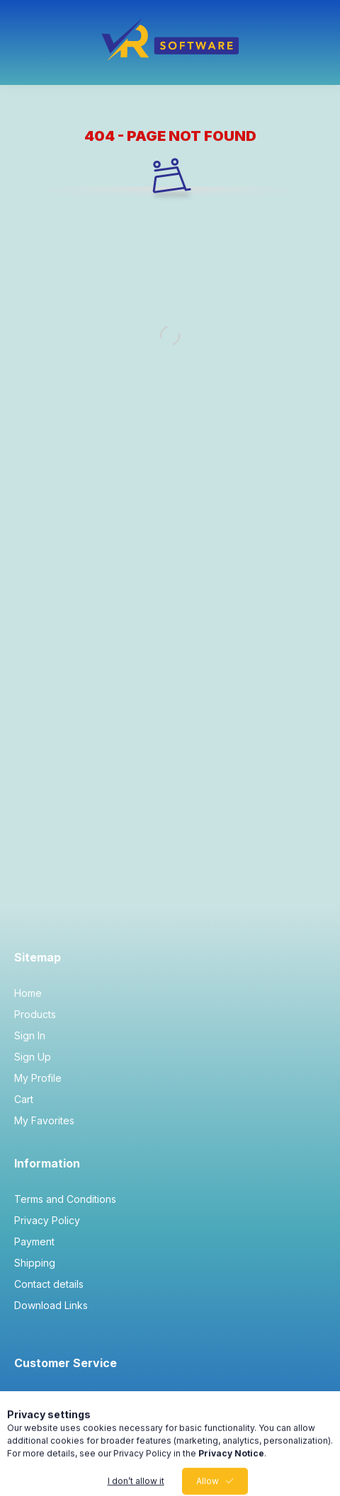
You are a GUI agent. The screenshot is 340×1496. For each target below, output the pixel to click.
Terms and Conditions (65, 1199)
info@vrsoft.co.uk (72, 1399)
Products (35, 1014)
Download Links (51, 1305)
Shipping (34, 1263)
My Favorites (44, 1120)
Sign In (29, 1035)
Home (28, 993)
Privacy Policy (47, 1220)
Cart (23, 1099)
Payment (34, 1241)
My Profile (38, 1078)
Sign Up (32, 1057)
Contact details (49, 1284)
